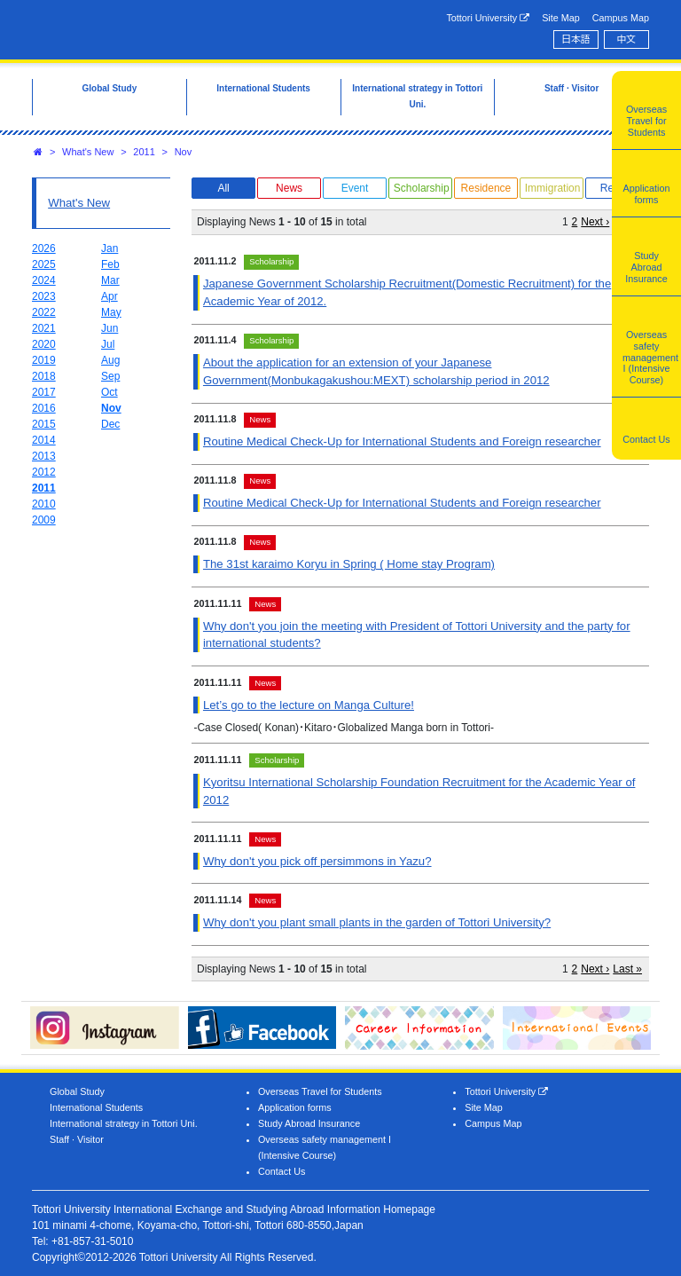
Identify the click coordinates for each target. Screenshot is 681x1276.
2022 (44, 312)
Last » (627, 969)
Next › (595, 222)
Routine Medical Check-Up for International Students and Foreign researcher (402, 441)
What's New (88, 151)
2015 (44, 424)
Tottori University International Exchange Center (174, 28)
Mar (110, 280)
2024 (44, 280)
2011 (143, 151)
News (289, 188)
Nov (183, 151)
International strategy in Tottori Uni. (124, 1123)
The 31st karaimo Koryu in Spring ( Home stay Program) (349, 564)
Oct (109, 392)
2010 (44, 504)
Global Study (77, 1091)
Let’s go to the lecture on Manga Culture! (308, 705)
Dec (110, 424)
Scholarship (422, 188)
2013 (44, 456)
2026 (44, 248)
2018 (44, 376)
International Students (96, 1107)
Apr (109, 296)
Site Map (561, 17)
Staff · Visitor (77, 1139)
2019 (44, 360)
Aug (110, 360)
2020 (44, 344)
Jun (109, 328)
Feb (110, 264)
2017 (44, 392)
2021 (44, 328)
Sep (110, 376)
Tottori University (487, 18)
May (111, 312)
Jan (109, 248)
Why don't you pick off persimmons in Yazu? (317, 861)
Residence (486, 188)
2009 (44, 520)
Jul (107, 344)
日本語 (575, 39)
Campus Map (620, 17)
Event (355, 188)
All (223, 188)
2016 (44, 408)
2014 (44, 440)
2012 (44, 472)
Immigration (553, 188)
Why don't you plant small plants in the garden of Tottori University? (377, 922)
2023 (44, 296)
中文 (627, 39)
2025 (44, 264)
